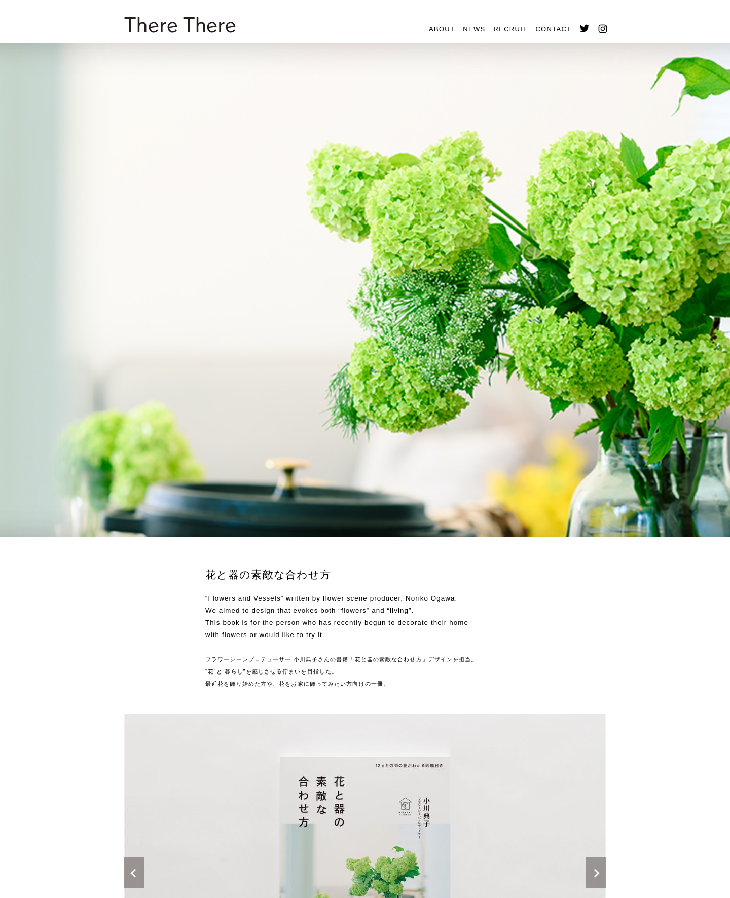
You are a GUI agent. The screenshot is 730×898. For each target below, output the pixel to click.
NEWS (474, 29)
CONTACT (553, 29)
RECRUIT (511, 29)
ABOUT (442, 29)
